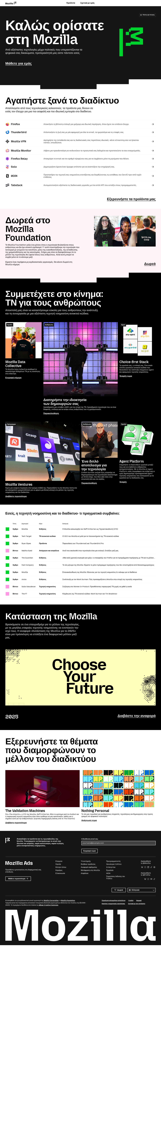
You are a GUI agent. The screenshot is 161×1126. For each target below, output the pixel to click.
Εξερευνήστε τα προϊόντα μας (131, 199)
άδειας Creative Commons (48, 905)
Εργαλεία (109, 870)
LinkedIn (148, 867)
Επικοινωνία (60, 873)
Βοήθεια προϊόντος (88, 864)
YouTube (151, 879)
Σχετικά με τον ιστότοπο (136, 904)
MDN (108, 873)
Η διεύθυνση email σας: (89, 839)
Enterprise (110, 867)
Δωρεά (150, 264)
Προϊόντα (70, 3)
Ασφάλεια (84, 873)
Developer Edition (114, 864)
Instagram (145, 867)
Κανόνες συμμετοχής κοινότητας (113, 904)
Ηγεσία (58, 864)
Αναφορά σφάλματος (89, 867)
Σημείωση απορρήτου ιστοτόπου (113, 900)
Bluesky (142, 867)
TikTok (151, 867)
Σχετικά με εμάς (87, 3)
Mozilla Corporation (51, 900)
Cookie (130, 900)
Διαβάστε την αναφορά (137, 716)
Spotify (154, 867)
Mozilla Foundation (68, 900)
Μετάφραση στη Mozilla (90, 870)
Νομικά (138, 900)
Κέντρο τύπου (60, 867)
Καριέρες (58, 870)
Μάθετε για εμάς (18, 63)
